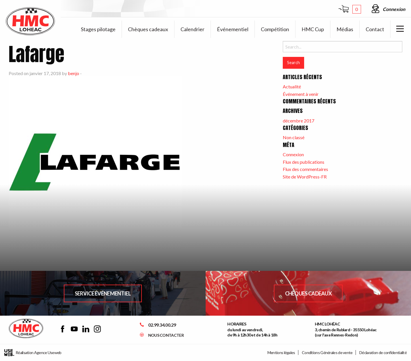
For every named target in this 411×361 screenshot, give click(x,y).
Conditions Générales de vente (327, 352)
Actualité (292, 86)
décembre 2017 (298, 120)
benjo (73, 73)
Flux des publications (303, 162)
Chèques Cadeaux (308, 293)
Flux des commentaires (305, 169)
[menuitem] (98, 29)
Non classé (293, 137)
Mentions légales (281, 352)
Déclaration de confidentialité (383, 352)
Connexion (293, 154)
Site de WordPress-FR (305, 176)
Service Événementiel (103, 293)
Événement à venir (301, 94)
